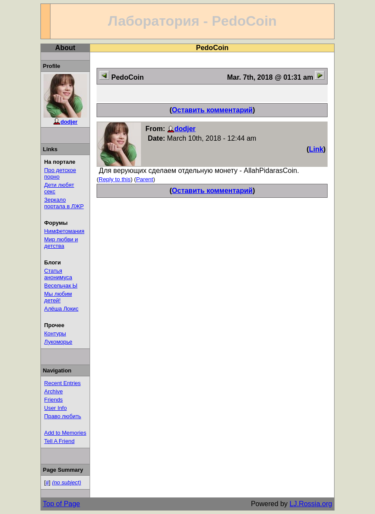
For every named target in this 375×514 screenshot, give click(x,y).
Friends (53, 399)
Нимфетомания (64, 231)
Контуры (55, 333)
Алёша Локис (61, 308)
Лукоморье (58, 341)
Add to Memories (65, 432)
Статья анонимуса (58, 274)
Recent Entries (62, 383)
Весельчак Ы (60, 285)
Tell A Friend (59, 441)
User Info (55, 408)
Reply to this (115, 179)
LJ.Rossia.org (311, 503)
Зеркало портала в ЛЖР (64, 203)
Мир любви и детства (61, 242)
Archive (53, 391)
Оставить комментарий (212, 110)
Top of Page (61, 503)
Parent (144, 179)
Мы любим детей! (58, 297)
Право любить (62, 416)
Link (316, 149)
